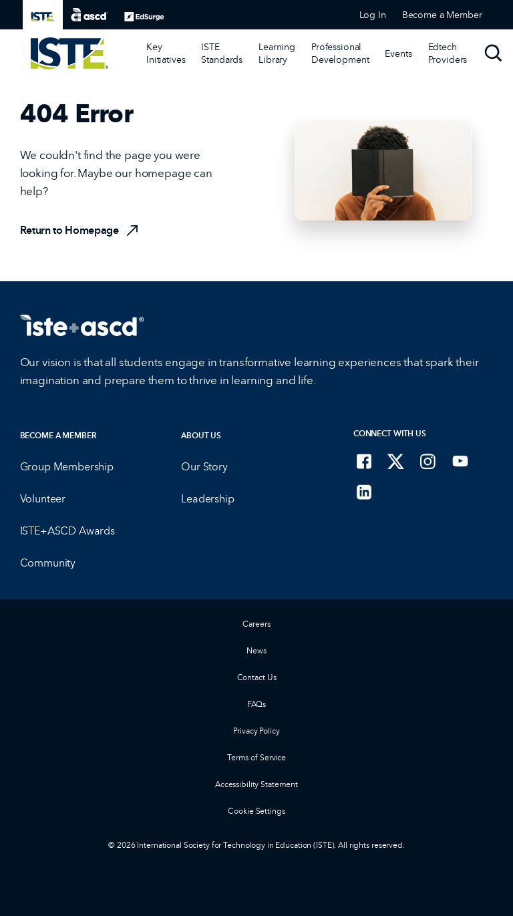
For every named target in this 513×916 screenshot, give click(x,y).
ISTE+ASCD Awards (67, 530)
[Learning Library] (277, 53)
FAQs (257, 704)
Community (48, 563)
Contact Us (257, 677)
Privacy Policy (256, 731)
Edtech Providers (448, 53)
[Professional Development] (340, 53)
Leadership (207, 498)
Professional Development (340, 53)
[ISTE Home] (70, 53)
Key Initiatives (165, 53)
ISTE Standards (221, 53)
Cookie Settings (256, 811)
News (256, 650)
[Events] (398, 53)
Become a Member (58, 435)
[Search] (493, 53)
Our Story (204, 466)
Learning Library (277, 53)
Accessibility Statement (256, 784)
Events (398, 53)
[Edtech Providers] (448, 53)
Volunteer (43, 498)
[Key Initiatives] (165, 53)
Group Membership (67, 466)
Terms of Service (256, 757)
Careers (256, 624)
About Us (201, 435)
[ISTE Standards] (221, 53)
